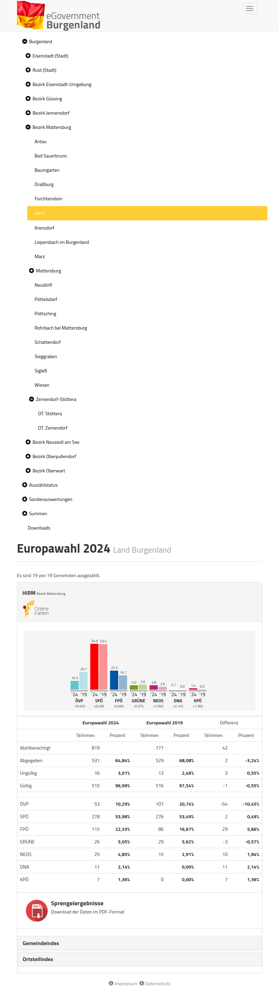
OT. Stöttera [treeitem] (50, 413)
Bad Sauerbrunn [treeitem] (51, 155)
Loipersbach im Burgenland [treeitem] (62, 242)
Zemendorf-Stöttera (56, 399)
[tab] (140, 943)
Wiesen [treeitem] (42, 384)
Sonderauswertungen (51, 499)
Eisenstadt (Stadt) (50, 55)
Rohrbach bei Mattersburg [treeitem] (61, 327)
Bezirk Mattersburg (52, 127)
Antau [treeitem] (41, 141)
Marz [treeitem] (40, 256)
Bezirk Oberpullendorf (54, 456)
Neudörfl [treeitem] (43, 284)
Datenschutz (154, 983)
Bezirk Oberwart (49, 470)
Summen (38, 513)
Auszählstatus (43, 484)
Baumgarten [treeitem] (47, 169)
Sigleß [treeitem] (41, 370)
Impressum (123, 983)
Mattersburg (48, 270)
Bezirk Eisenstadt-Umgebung (62, 84)
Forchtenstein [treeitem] (48, 198)
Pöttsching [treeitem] (45, 313)
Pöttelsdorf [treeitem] (46, 299)
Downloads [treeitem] (39, 527)
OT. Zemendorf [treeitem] (53, 427)
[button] (23, 41)
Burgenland (40, 41)
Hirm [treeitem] (40, 213)
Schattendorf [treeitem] (48, 342)
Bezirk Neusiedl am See (56, 442)
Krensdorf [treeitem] (45, 227)
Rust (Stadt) (45, 69)
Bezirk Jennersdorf (51, 112)
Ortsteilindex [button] (38, 959)
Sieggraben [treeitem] (46, 356)
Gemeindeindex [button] (41, 943)
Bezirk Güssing (47, 98)
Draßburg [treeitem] (44, 184)
